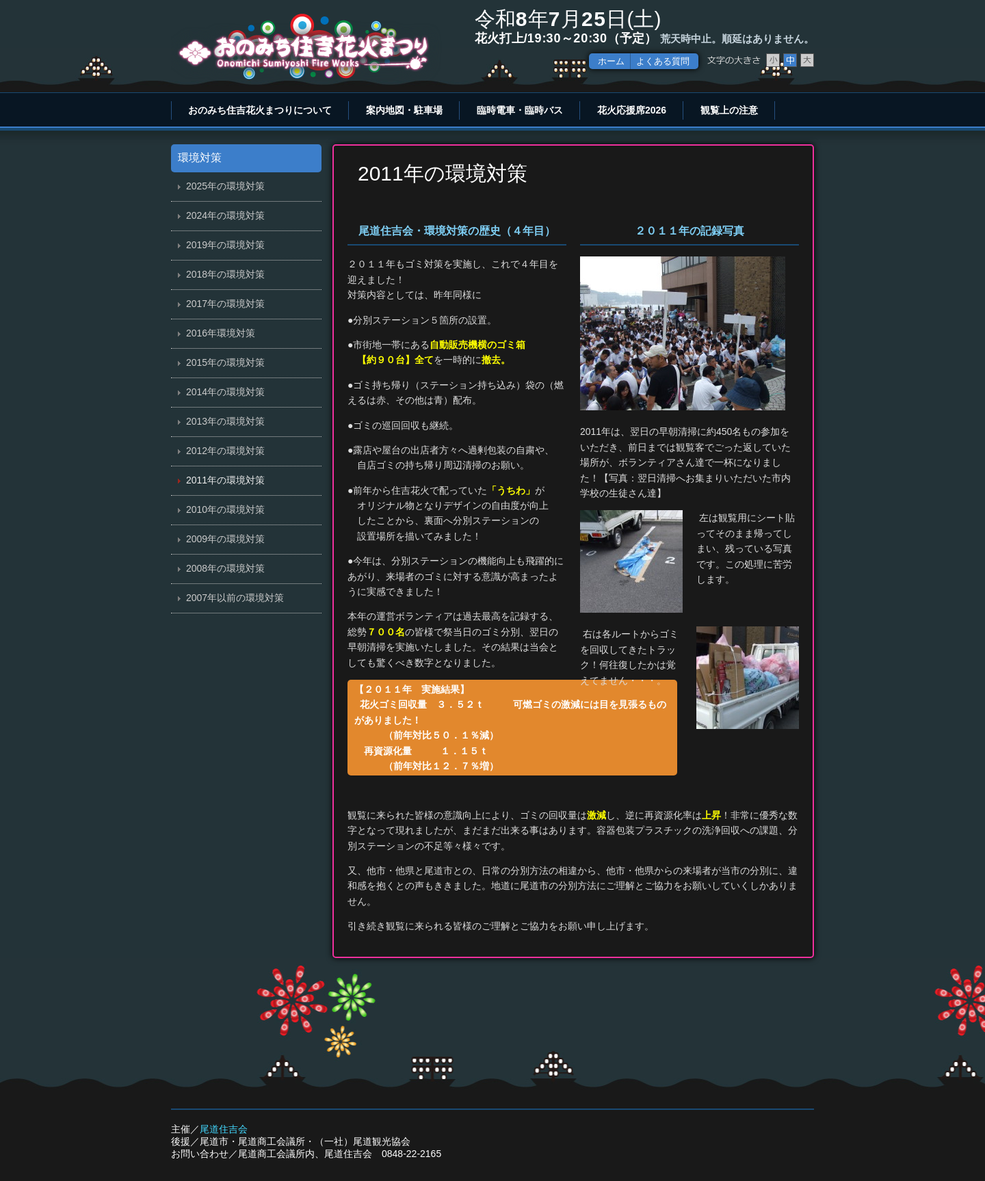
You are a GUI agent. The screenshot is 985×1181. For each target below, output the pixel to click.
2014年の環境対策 (225, 391)
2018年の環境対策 (225, 274)
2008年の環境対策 (225, 568)
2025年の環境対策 (225, 186)
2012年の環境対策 (225, 450)
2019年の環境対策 (225, 244)
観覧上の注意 (729, 110)
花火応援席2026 (631, 110)
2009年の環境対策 (225, 538)
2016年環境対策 (220, 333)
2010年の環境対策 (225, 509)
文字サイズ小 (773, 60)
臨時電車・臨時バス (520, 110)
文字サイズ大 (807, 60)
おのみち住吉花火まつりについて (260, 110)
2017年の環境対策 (225, 303)
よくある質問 (663, 61)
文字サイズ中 (790, 60)
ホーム (611, 61)
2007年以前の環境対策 (235, 597)
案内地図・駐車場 (404, 110)
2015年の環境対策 (225, 362)
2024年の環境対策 (225, 215)
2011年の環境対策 (225, 480)
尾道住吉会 (224, 1129)
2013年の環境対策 (225, 421)
